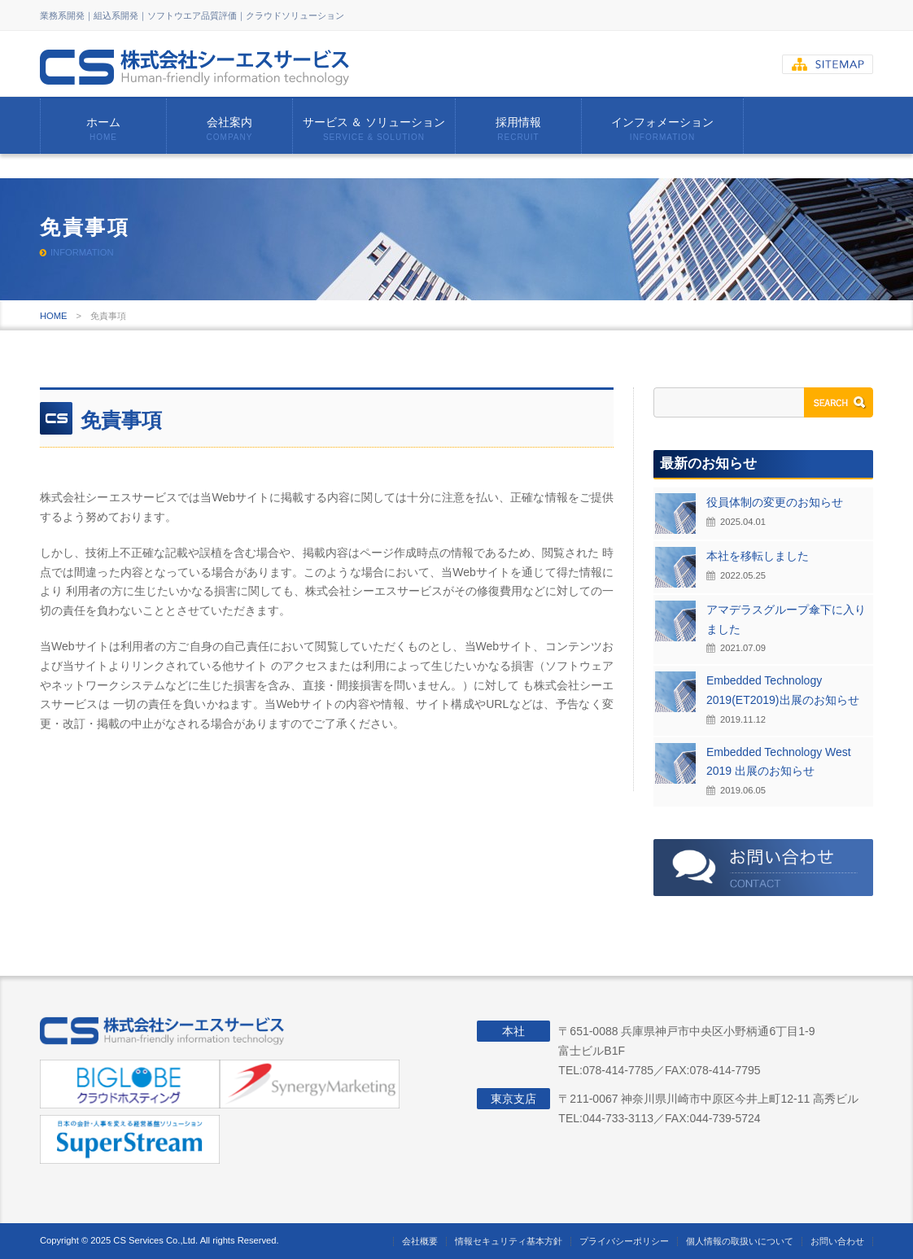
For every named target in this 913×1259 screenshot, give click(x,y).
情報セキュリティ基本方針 (508, 1241)
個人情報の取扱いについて (739, 1241)
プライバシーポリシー (624, 1241)
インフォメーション (662, 129)
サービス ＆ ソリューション (374, 129)
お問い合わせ (837, 1241)
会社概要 (420, 1241)
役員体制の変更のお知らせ (774, 502)
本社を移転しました (757, 555)
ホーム (103, 129)
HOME (54, 316)
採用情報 (518, 129)
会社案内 (229, 129)
